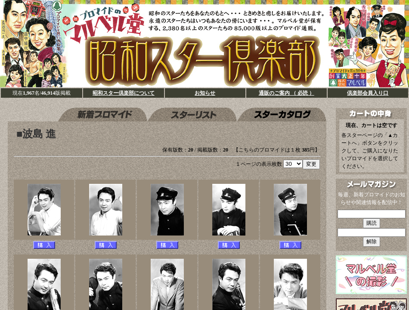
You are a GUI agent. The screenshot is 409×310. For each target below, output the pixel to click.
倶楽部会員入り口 (367, 93)
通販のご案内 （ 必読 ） (286, 93)
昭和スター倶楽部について (124, 93)
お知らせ (205, 93)
